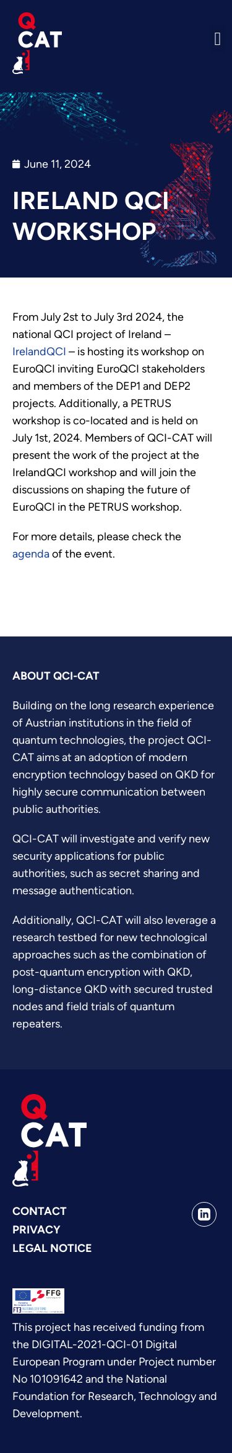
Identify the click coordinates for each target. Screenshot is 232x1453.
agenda (30, 554)
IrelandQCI (39, 351)
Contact (39, 1211)
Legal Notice (52, 1248)
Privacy (36, 1230)
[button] (218, 38)
